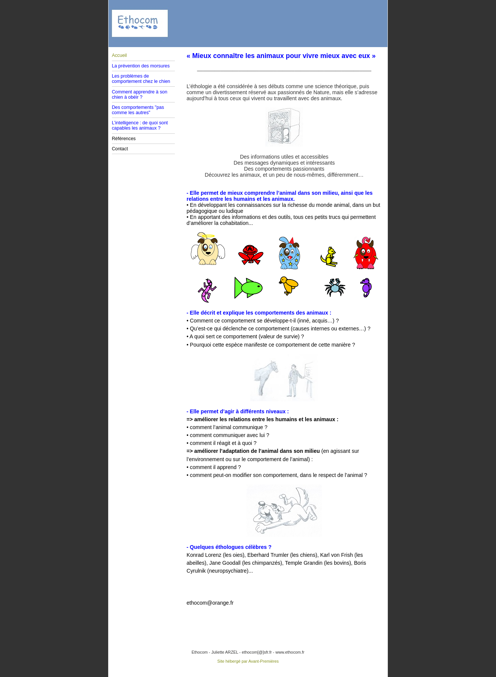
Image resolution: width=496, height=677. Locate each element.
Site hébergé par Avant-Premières (248, 661)
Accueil (119, 55)
